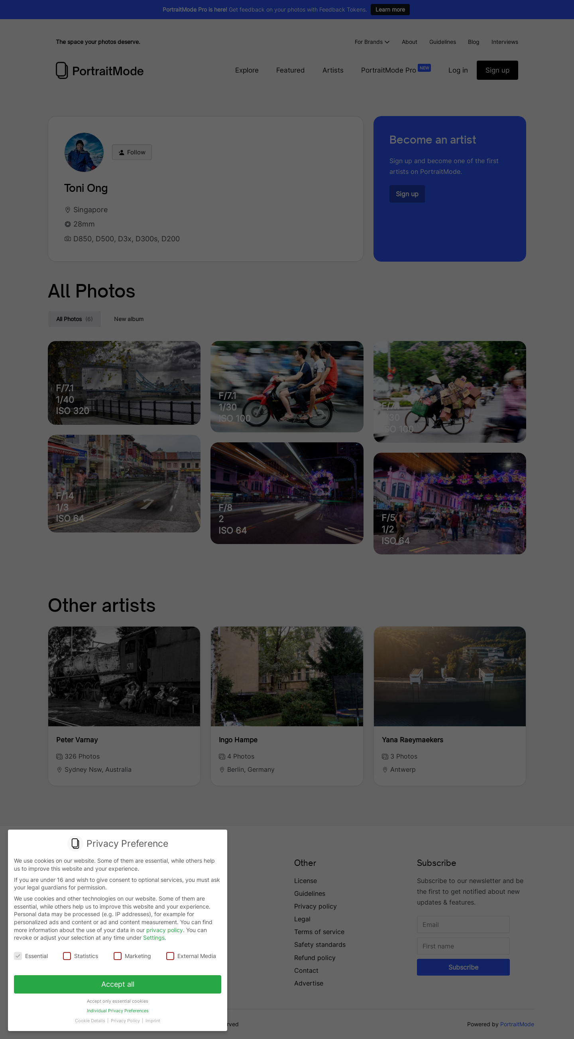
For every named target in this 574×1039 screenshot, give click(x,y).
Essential (31, 956)
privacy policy (164, 930)
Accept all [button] (117, 984)
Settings (154, 938)
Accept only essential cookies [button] (117, 1001)
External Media (191, 956)
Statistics (80, 956)
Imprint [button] (152, 1020)
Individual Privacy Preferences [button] (118, 1011)
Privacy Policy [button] (126, 1020)
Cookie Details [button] (90, 1020)
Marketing (132, 956)
